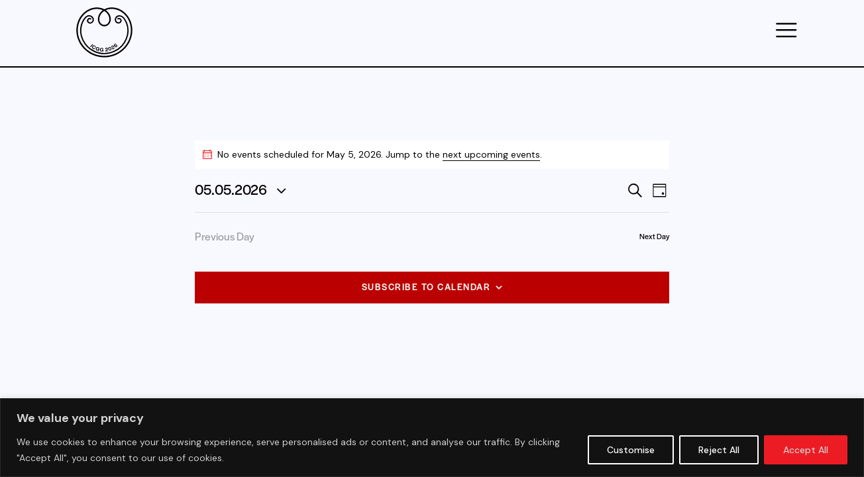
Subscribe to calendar (426, 286)
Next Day (654, 236)
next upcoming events (491, 154)
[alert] (432, 154)
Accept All (805, 450)
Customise (631, 450)
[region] (432, 437)
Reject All (718, 450)
